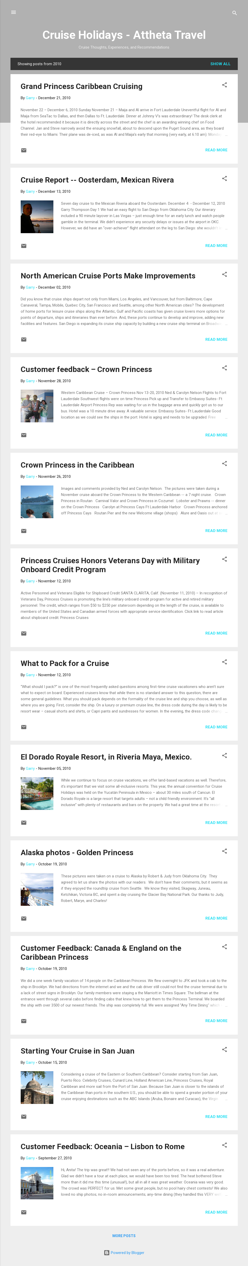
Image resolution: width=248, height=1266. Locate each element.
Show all (220, 64)
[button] (224, 86)
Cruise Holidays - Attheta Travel (124, 35)
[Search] (235, 14)
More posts (124, 1236)
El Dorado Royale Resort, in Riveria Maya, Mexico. (106, 756)
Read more (216, 150)
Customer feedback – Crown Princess (86, 369)
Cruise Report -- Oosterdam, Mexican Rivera (97, 179)
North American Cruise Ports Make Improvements (108, 275)
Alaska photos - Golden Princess (77, 852)
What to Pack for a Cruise (65, 663)
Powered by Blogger (124, 1252)
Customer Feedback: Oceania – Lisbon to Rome (103, 1146)
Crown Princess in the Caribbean (77, 464)
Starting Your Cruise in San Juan (78, 1050)
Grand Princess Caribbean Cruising (82, 86)
